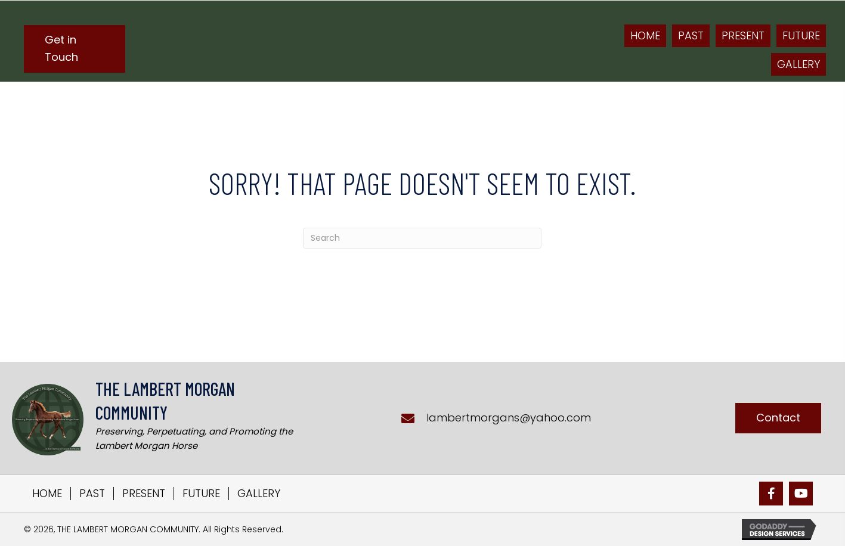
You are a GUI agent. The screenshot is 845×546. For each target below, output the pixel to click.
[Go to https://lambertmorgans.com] (160, 418)
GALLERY (258, 493)
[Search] (422, 238)
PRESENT (143, 493)
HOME (47, 493)
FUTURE (201, 493)
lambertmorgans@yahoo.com (508, 417)
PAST (92, 493)
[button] (74, 49)
